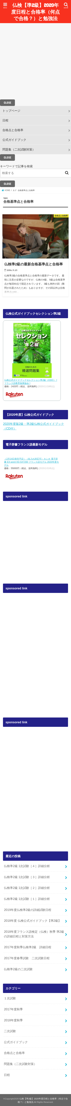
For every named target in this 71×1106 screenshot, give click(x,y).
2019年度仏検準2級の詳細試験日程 (27, 909)
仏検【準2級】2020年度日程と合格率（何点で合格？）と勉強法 (35, 11)
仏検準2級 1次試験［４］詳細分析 (27, 866)
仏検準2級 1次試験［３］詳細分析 (27, 877)
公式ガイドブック (14, 139)
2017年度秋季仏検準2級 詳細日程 (27, 947)
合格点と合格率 (12, 130)
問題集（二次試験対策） (18, 149)
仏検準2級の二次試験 (18, 969)
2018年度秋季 (13, 1020)
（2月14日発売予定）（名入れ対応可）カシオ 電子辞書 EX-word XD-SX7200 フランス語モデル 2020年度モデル (31, 462)
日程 (5, 120)
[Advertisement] (35, 61)
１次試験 (10, 998)
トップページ (11, 110)
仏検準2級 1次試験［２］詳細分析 (27, 887)
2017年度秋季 (13, 1009)
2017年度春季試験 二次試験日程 (27, 958)
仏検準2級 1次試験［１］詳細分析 (27, 898)
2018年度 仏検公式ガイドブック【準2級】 (32, 920)
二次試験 (10, 1031)
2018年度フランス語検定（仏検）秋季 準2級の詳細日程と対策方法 (34, 934)
